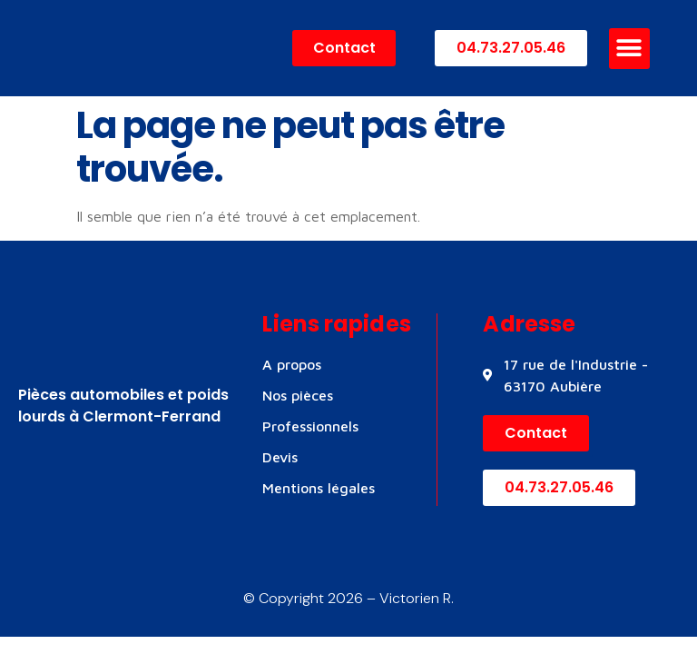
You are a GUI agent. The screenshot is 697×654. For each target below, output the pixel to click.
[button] (629, 48)
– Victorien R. (408, 598)
